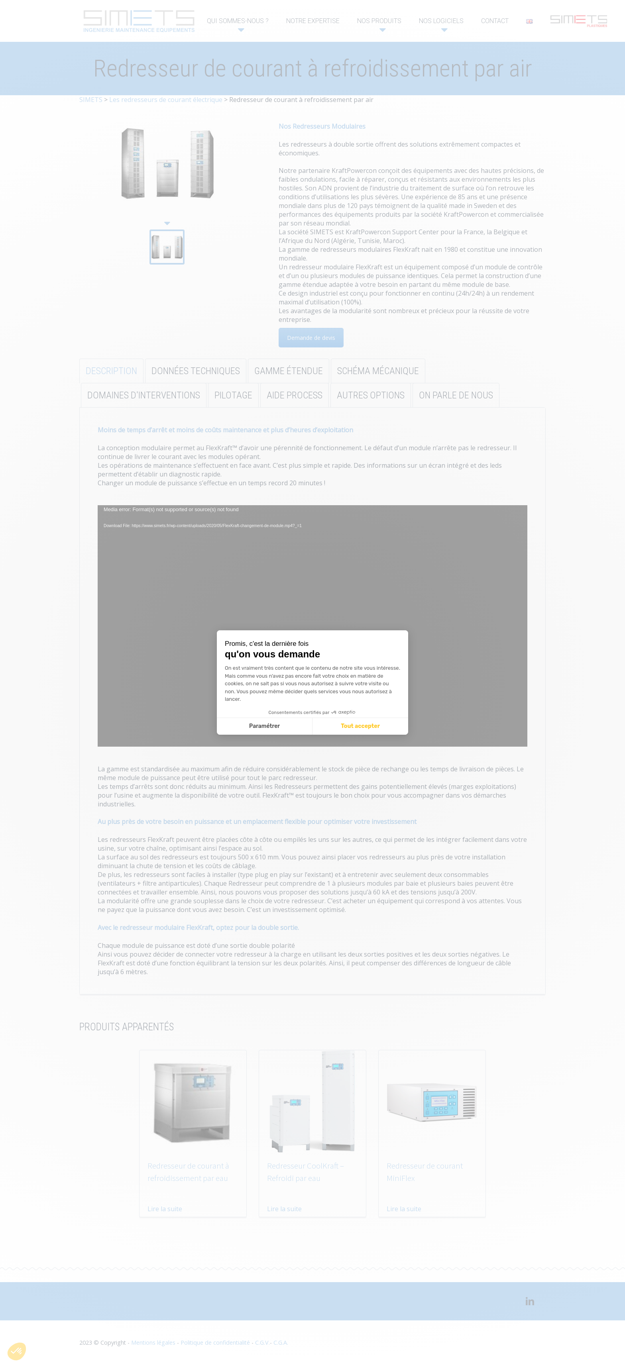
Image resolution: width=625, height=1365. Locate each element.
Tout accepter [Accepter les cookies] (360, 726)
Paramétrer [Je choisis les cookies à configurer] (264, 726)
